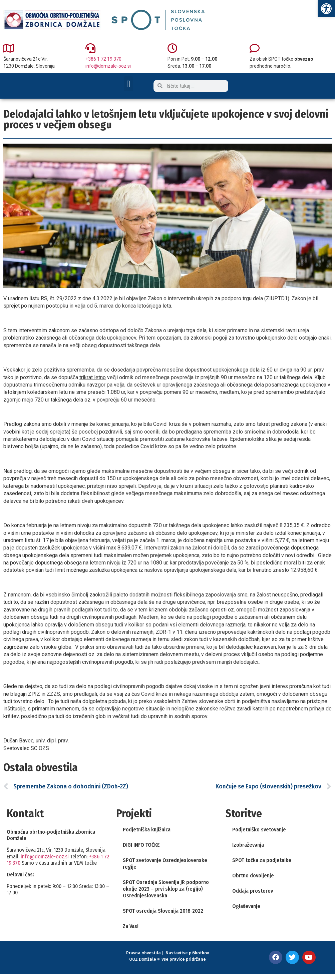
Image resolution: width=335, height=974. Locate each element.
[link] (326, 8)
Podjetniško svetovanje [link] (259, 829)
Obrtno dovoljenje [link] (253, 875)
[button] (128, 83)
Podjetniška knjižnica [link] (147, 829)
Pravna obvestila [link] (143, 952)
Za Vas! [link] (130, 926)
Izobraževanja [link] (248, 845)
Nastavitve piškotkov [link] (187, 952)
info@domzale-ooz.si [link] (108, 66)
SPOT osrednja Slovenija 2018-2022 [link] (163, 911)
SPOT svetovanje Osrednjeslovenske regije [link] (165, 863)
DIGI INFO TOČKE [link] (141, 845)
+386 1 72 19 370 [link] (103, 59)
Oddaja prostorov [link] (252, 891)
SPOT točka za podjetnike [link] (261, 860)
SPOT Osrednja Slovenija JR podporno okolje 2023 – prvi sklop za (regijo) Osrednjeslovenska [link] (166, 889)
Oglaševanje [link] (246, 906)
